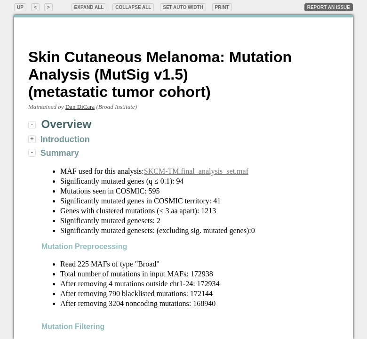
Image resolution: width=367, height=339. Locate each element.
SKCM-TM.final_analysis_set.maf (196, 171)
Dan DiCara (80, 106)
